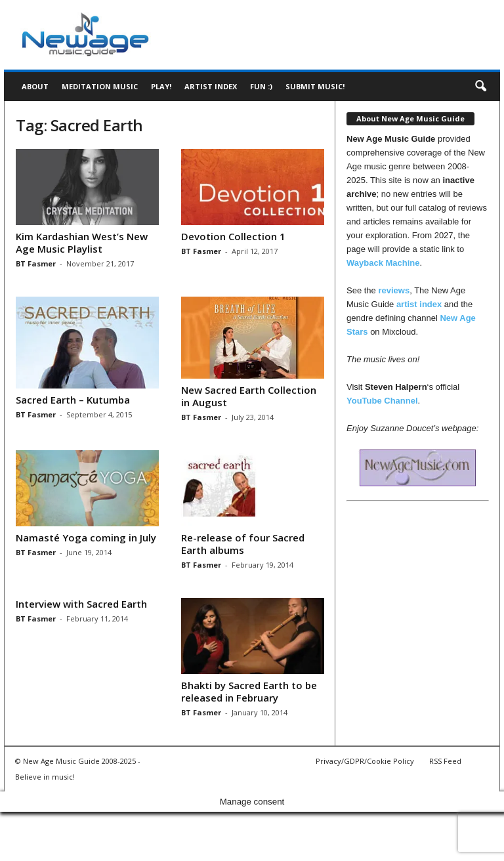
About (35, 86)
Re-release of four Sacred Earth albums (242, 543)
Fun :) (261, 86)
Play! (161, 86)
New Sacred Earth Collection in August (248, 396)
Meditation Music (100, 86)
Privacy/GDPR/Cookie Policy (365, 761)
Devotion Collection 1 (233, 236)
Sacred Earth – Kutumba (73, 399)
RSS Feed (445, 761)
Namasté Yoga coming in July (86, 537)
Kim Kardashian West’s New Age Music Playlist (82, 242)
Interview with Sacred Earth (81, 603)
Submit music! (315, 86)
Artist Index (210, 86)
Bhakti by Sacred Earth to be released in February (249, 691)
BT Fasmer (36, 263)
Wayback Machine (383, 263)
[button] (480, 86)
